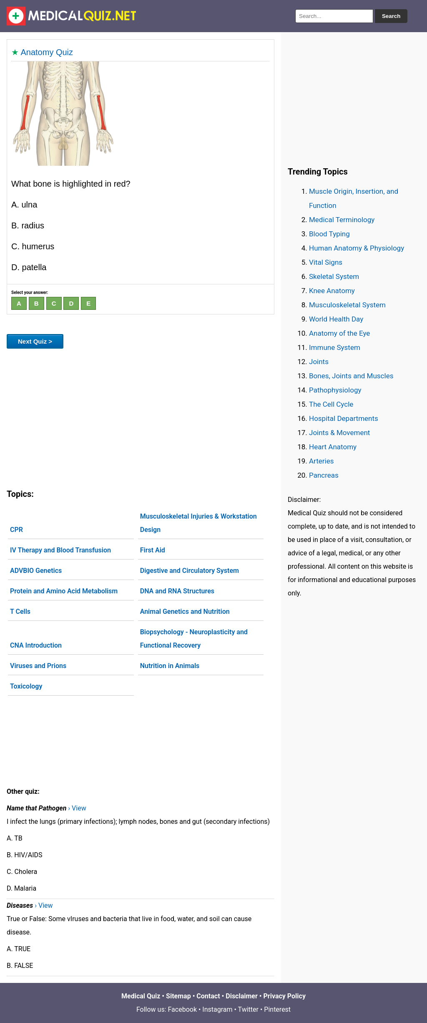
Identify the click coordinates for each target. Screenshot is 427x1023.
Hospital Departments (343, 418)
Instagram (217, 1009)
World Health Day (336, 319)
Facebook (182, 1009)
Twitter (248, 1009)
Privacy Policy (285, 996)
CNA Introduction (36, 645)
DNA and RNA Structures (177, 591)
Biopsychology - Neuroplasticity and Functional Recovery (194, 638)
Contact (208, 996)
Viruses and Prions (38, 666)
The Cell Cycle (331, 404)
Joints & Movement (339, 432)
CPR (16, 530)
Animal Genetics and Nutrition (185, 611)
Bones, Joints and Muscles (351, 376)
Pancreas (324, 475)
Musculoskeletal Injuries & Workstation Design (198, 523)
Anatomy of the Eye (339, 333)
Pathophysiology (335, 390)
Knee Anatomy (332, 290)
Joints (319, 361)
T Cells (20, 611)
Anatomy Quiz (46, 52)
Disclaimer (242, 996)
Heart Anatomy (333, 447)
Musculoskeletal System (347, 305)
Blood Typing (329, 234)
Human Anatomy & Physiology (356, 248)
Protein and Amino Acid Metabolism (64, 591)
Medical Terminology (341, 219)
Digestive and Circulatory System (189, 571)
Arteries (321, 461)
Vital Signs (325, 262)
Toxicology (26, 686)
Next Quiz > (35, 341)
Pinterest (277, 1009)
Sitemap (178, 996)
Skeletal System (334, 276)
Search (391, 16)
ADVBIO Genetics (36, 571)
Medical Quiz (140, 996)
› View (77, 808)
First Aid (152, 550)
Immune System (334, 347)
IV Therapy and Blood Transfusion (60, 550)
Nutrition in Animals (170, 666)
